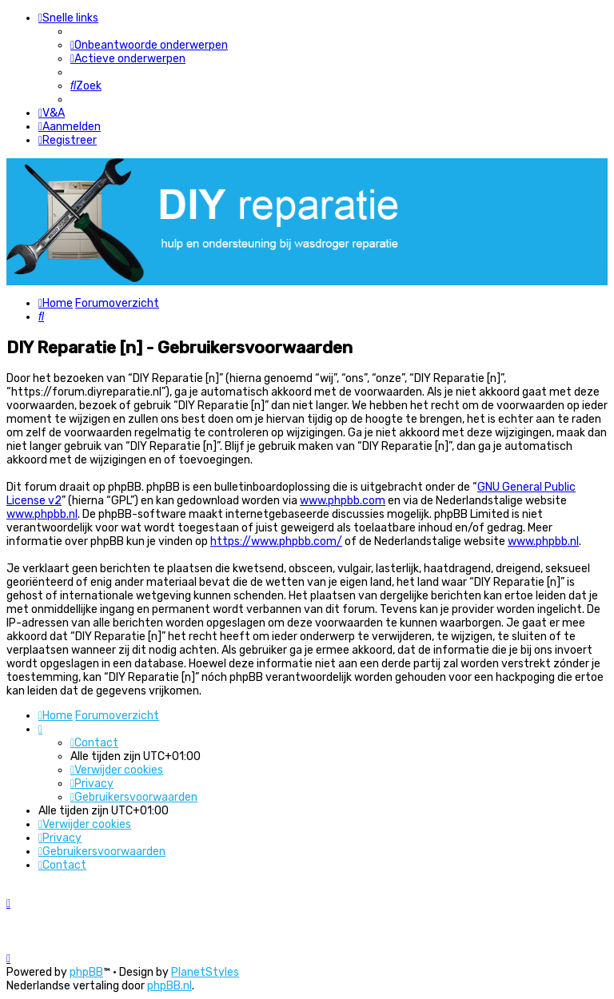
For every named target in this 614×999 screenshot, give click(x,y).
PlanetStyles (205, 972)
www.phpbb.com (342, 500)
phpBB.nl (169, 986)
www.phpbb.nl (42, 514)
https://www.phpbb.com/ (276, 541)
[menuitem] (149, 45)
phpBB (86, 972)
